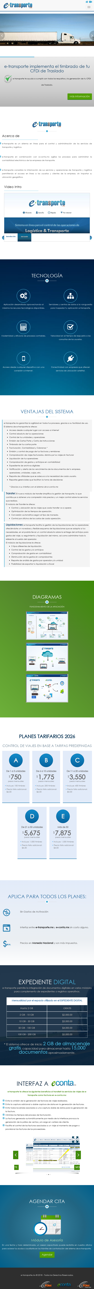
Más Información (80, 96)
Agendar (47, 1254)
